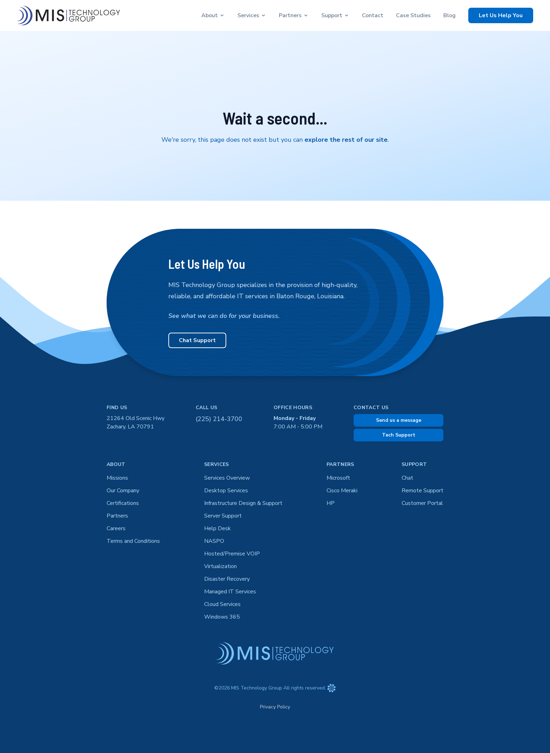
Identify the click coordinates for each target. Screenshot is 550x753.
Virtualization (220, 566)
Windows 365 (222, 617)
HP (331, 503)
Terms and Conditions (133, 541)
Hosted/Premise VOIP (232, 554)
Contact (372, 15)
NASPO (214, 541)
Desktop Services (226, 490)
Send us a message (398, 420)
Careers (116, 528)
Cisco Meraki (342, 490)
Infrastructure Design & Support (243, 503)
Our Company (123, 490)
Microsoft (338, 478)
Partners (117, 516)
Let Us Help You (501, 15)
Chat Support (197, 340)
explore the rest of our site (346, 139)
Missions (117, 478)
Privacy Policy (275, 707)
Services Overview (227, 478)
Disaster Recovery (227, 579)
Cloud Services (222, 604)
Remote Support (422, 490)
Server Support (223, 516)
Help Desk (217, 528)
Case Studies (413, 15)
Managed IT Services (230, 591)
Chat (407, 478)
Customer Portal (422, 503)
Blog (449, 15)
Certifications (123, 503)
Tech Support (398, 435)
